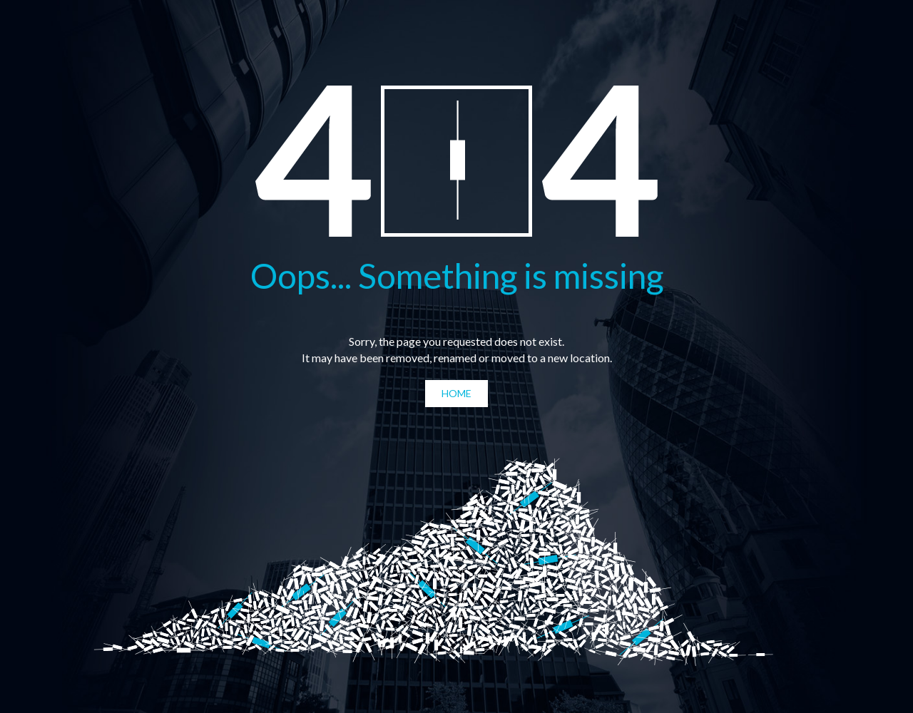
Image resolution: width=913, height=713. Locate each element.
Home (456, 393)
